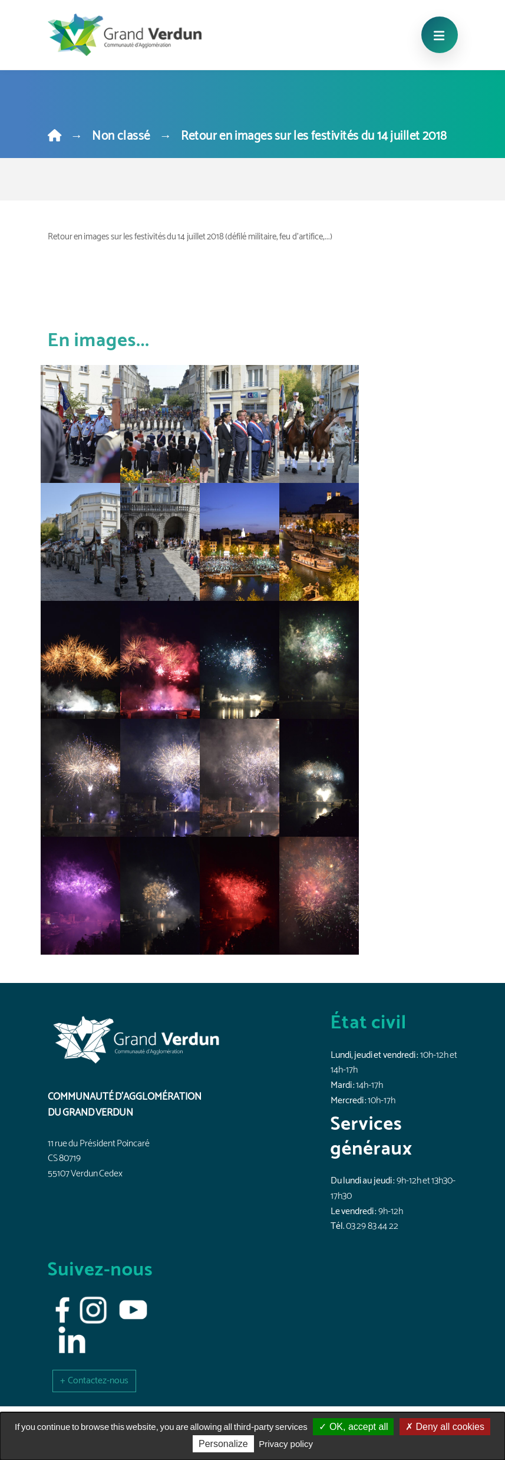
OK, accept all (353, 1427)
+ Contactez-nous (94, 1381)
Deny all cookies (444, 1427)
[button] (94, 1381)
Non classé (121, 136)
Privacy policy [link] (286, 1444)
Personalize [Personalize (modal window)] (223, 1444)
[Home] (54, 136)
